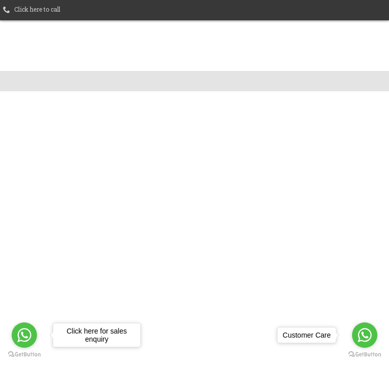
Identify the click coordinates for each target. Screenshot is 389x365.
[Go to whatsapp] (364, 335)
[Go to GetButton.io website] (364, 354)
